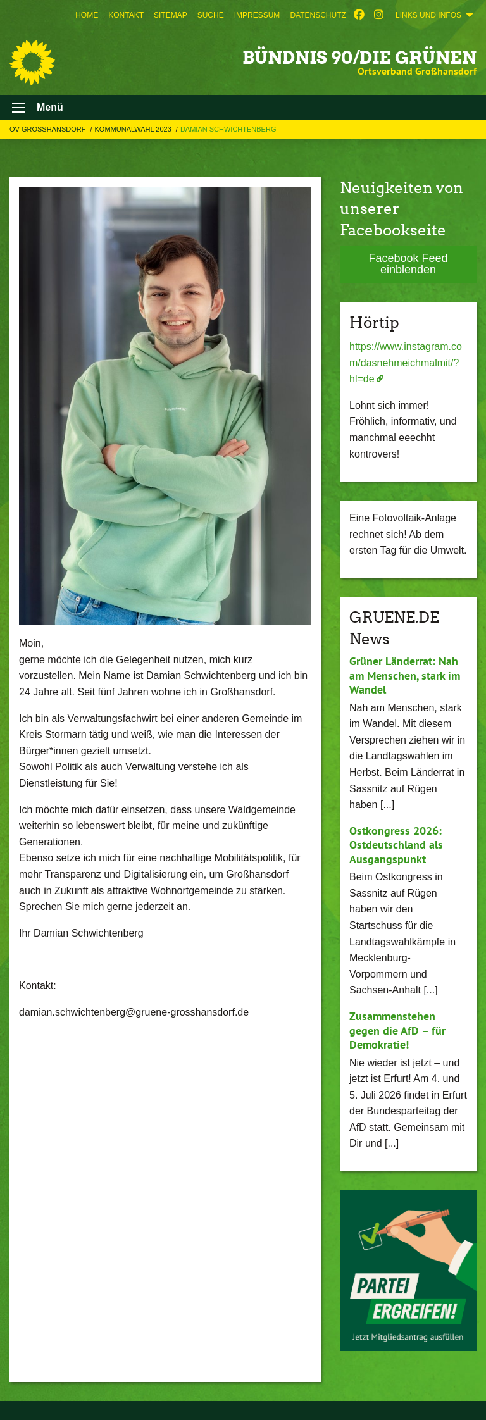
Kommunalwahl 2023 (134, 129)
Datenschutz (318, 15)
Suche (210, 15)
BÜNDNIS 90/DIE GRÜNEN (359, 57)
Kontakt (126, 15)
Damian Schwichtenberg (228, 129)
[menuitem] (86, 15)
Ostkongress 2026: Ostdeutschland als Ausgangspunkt (396, 844)
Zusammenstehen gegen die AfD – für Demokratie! (397, 1030)
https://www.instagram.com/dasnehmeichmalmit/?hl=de (405, 362)
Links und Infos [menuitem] (428, 15)
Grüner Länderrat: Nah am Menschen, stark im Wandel (404, 675)
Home (86, 15)
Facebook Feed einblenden (407, 264)
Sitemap (170, 15)
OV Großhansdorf (48, 129)
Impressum (257, 15)
